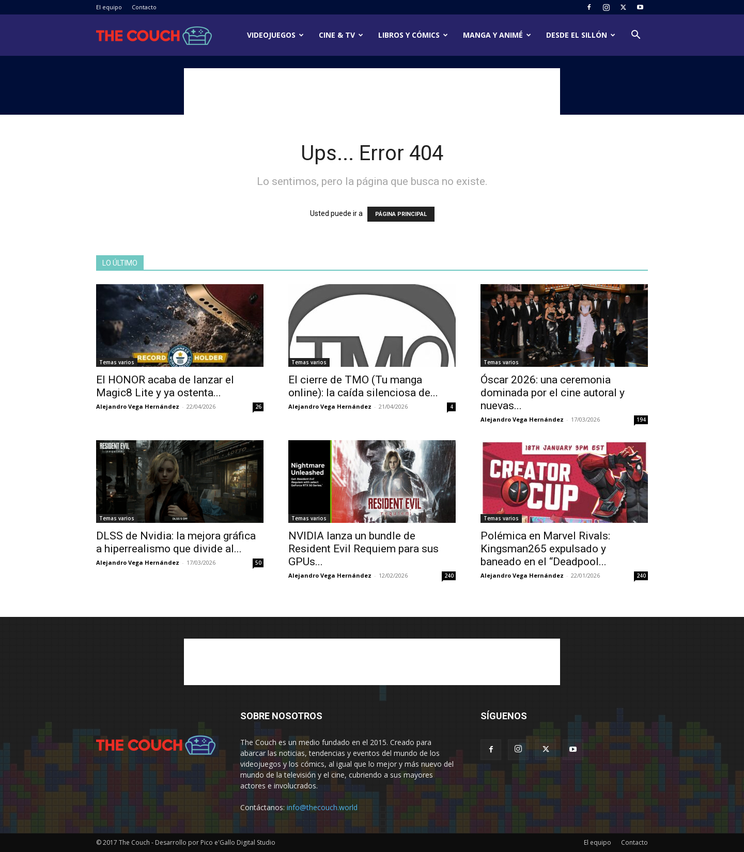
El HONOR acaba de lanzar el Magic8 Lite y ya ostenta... (165, 386)
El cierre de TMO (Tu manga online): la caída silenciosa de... (363, 386)
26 (258, 406)
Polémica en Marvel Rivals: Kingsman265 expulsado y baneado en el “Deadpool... (545, 549)
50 (258, 562)
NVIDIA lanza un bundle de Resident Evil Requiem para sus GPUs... (363, 549)
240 (449, 575)
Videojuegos (275, 35)
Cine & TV (341, 35)
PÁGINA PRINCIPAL (401, 214)
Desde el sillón (580, 35)
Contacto (144, 7)
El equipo (109, 7)
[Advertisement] (372, 91)
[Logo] (154, 35)
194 (641, 419)
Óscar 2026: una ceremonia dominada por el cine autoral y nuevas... (553, 393)
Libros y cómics (413, 35)
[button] (635, 36)
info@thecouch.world (322, 807)
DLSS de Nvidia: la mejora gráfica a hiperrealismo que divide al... (176, 542)
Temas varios (116, 362)
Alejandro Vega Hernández (137, 406)
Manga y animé (497, 35)
